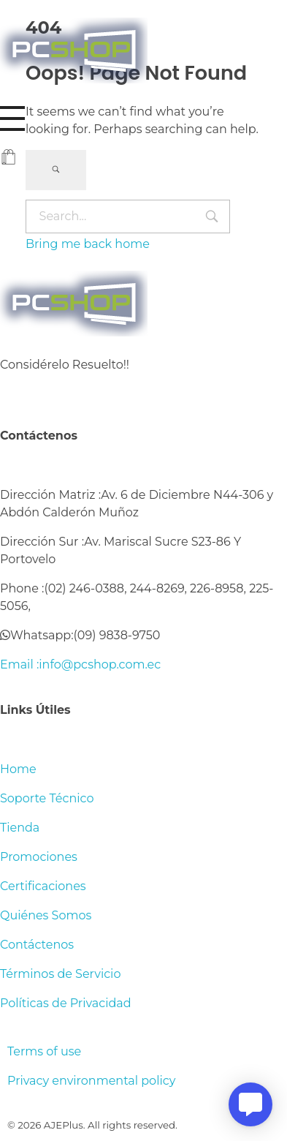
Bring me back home (88, 244)
